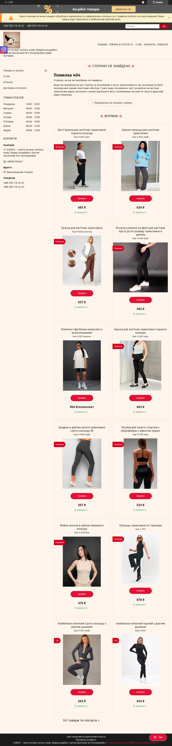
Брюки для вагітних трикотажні (81, 228)
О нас (139, 44)
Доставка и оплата (14, 87)
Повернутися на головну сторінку (113, 102)
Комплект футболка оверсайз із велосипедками (81, 331)
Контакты (150, 44)
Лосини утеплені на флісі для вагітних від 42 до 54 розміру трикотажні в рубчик (140, 231)
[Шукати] (164, 26)
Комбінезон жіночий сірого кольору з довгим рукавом (82, 625)
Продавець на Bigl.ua (86, 740)
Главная (102, 44)
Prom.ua (102, 737)
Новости (162, 44)
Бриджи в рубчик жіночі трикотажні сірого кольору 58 (81, 429)
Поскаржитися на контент (118, 743)
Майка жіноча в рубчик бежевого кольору (81, 527)
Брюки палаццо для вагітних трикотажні (140, 131)
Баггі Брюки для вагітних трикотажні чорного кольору (82, 131)
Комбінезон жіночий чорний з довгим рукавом (140, 625)
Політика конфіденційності (145, 743)
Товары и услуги (119, 44)
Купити (82, 198)
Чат (158, 737)
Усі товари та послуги (80, 720)
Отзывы (8, 82)
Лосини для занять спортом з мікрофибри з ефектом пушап (140, 429)
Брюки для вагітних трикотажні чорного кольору (140, 331)
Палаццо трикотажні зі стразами (140, 525)
